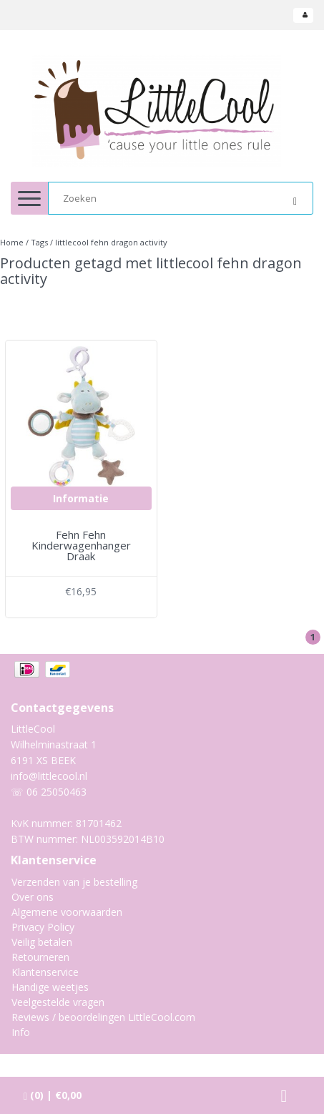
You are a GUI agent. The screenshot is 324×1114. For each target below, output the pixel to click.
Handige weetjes (50, 987)
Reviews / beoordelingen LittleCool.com (103, 1017)
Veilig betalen (41, 942)
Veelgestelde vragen (57, 1002)
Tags (39, 242)
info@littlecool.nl (49, 776)
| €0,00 (53, 1095)
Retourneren (40, 957)
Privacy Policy (42, 927)
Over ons (32, 897)
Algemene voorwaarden (66, 912)
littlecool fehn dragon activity (111, 242)
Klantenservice (45, 972)
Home (12, 242)
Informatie (81, 498)
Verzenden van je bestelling (74, 882)
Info (20, 1032)
